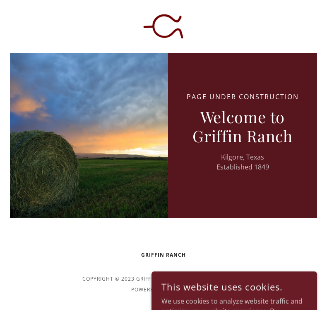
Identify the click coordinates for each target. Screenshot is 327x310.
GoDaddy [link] (182, 289)
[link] (163, 26)
